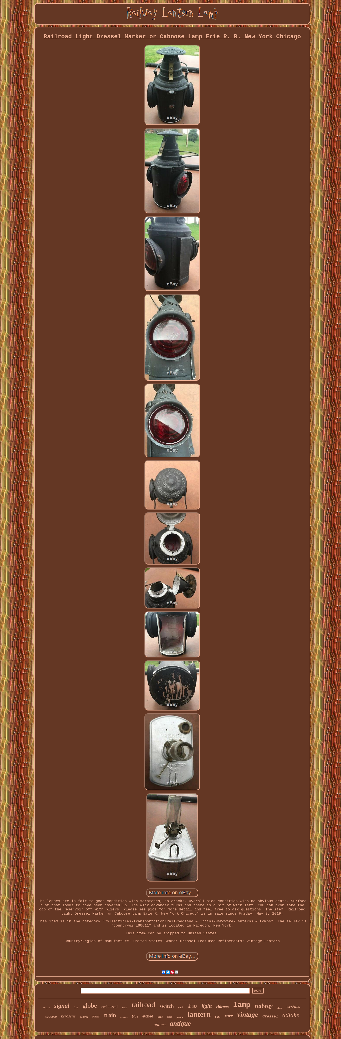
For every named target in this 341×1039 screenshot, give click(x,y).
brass (46, 1007)
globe (89, 1005)
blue (135, 1016)
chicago (222, 1007)
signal (61, 1005)
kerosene (68, 1016)
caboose (51, 1016)
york (180, 1007)
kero (160, 1016)
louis (96, 1016)
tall (76, 1007)
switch (167, 1006)
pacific (180, 1017)
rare (229, 1015)
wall (124, 1007)
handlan (123, 1017)
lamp (241, 1005)
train (110, 1015)
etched (147, 1016)
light (207, 1006)
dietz (192, 1006)
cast (217, 1016)
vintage (247, 1014)
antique (180, 1023)
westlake (293, 1006)
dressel (270, 1016)
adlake (290, 1014)
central (84, 1016)
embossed (109, 1006)
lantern (199, 1014)
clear (169, 1016)
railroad (143, 1004)
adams (159, 1024)
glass (279, 1008)
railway (264, 1005)
